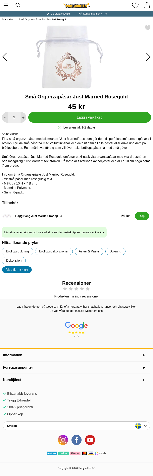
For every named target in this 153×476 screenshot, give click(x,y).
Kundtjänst (12, 380)
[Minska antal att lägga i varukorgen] (5, 117)
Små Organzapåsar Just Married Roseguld (42, 19)
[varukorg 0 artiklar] (147, 5)
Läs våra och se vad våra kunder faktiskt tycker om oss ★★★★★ (54, 232)
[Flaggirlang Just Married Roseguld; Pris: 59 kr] (67, 216)
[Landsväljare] (76, 425)
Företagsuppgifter (18, 367)
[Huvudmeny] (6, 5)
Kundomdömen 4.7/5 (95, 13)
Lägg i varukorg (89, 117)
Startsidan (8, 19)
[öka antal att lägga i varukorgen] (23, 117)
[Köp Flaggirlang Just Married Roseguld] (142, 216)
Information (12, 355)
